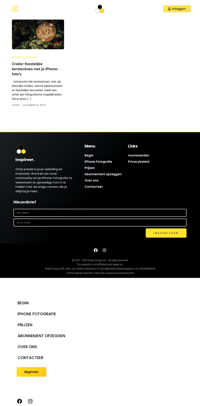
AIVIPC (16, 105)
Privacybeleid (138, 162)
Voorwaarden (138, 155)
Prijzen (90, 168)
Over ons (91, 180)
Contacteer (94, 187)
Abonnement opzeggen (103, 174)
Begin (89, 155)
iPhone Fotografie (24, 57)
